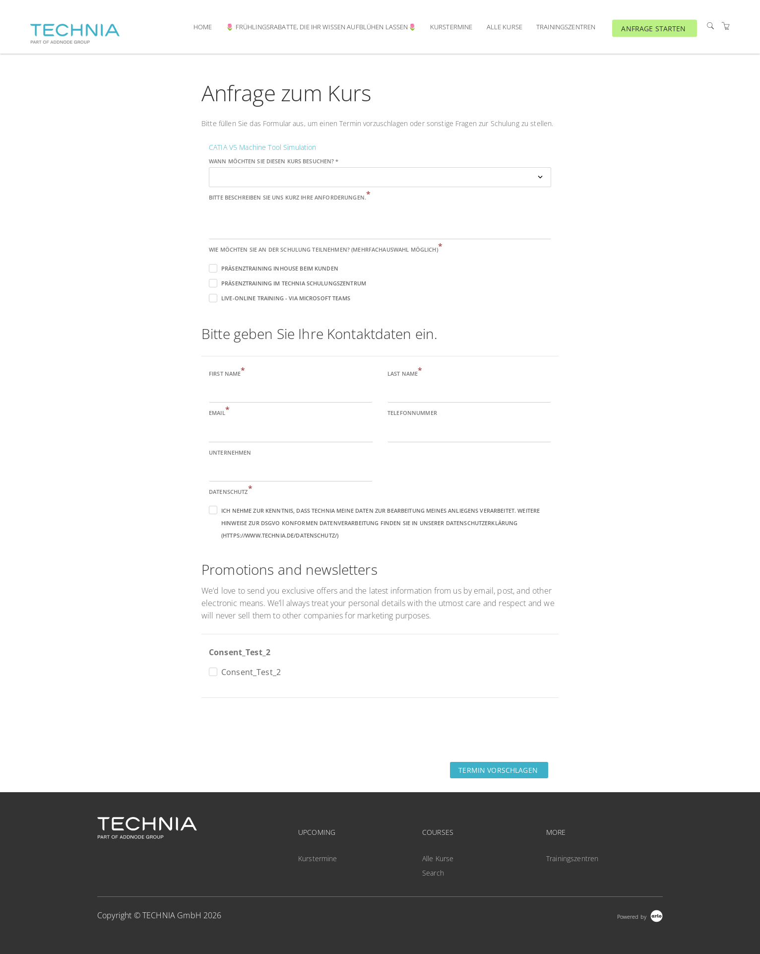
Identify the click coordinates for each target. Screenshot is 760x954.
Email (219, 412)
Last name (404, 373)
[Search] (710, 26)
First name (227, 373)
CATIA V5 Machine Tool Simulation (262, 147)
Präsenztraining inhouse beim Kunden (279, 268)
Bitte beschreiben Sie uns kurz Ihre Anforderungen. (290, 197)
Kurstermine (451, 26)
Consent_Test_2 (239, 652)
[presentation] (276, 729)
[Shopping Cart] (726, 26)
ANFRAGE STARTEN (653, 28)
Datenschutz (231, 491)
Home (202, 26)
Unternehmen (230, 452)
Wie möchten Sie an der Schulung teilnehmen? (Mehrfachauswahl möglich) (326, 249)
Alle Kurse (504, 26)
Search (433, 873)
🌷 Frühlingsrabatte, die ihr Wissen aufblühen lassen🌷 (321, 26)
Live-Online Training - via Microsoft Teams (285, 298)
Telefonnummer (412, 412)
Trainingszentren (565, 26)
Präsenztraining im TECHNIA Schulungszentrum (293, 283)
